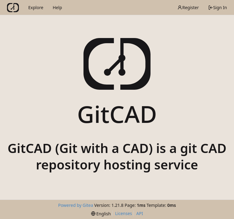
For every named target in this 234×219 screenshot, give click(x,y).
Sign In (217, 7)
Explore (35, 7)
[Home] (13, 7)
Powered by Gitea (75, 205)
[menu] (101, 214)
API (139, 213)
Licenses (123, 213)
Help (57, 7)
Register (188, 7)
